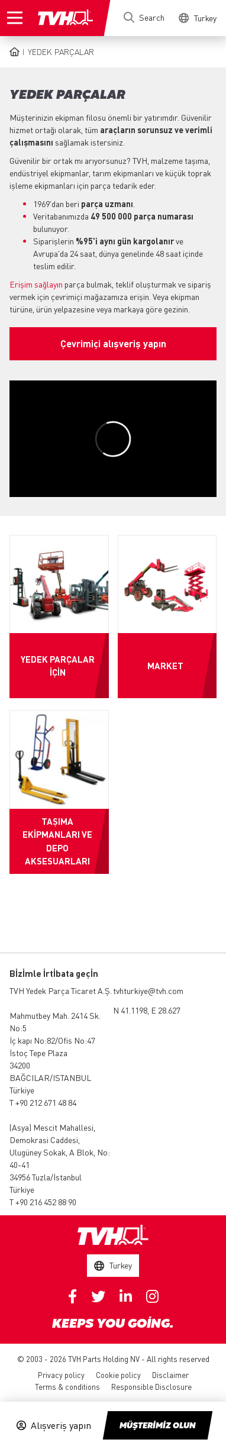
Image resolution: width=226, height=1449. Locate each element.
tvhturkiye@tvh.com (148, 990)
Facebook (72, 1296)
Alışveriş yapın (61, 1425)
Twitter (98, 1296)
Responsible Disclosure (151, 1387)
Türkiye (21, 1090)
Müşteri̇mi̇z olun (158, 1425)
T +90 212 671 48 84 (42, 1102)
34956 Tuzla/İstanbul (45, 1177)
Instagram (152, 1296)
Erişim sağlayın (36, 284)
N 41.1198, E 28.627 (146, 1010)
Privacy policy (61, 1375)
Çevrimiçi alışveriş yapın (113, 343)
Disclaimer (170, 1375)
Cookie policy (118, 1375)
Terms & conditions (67, 1387)
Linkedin (125, 1296)
